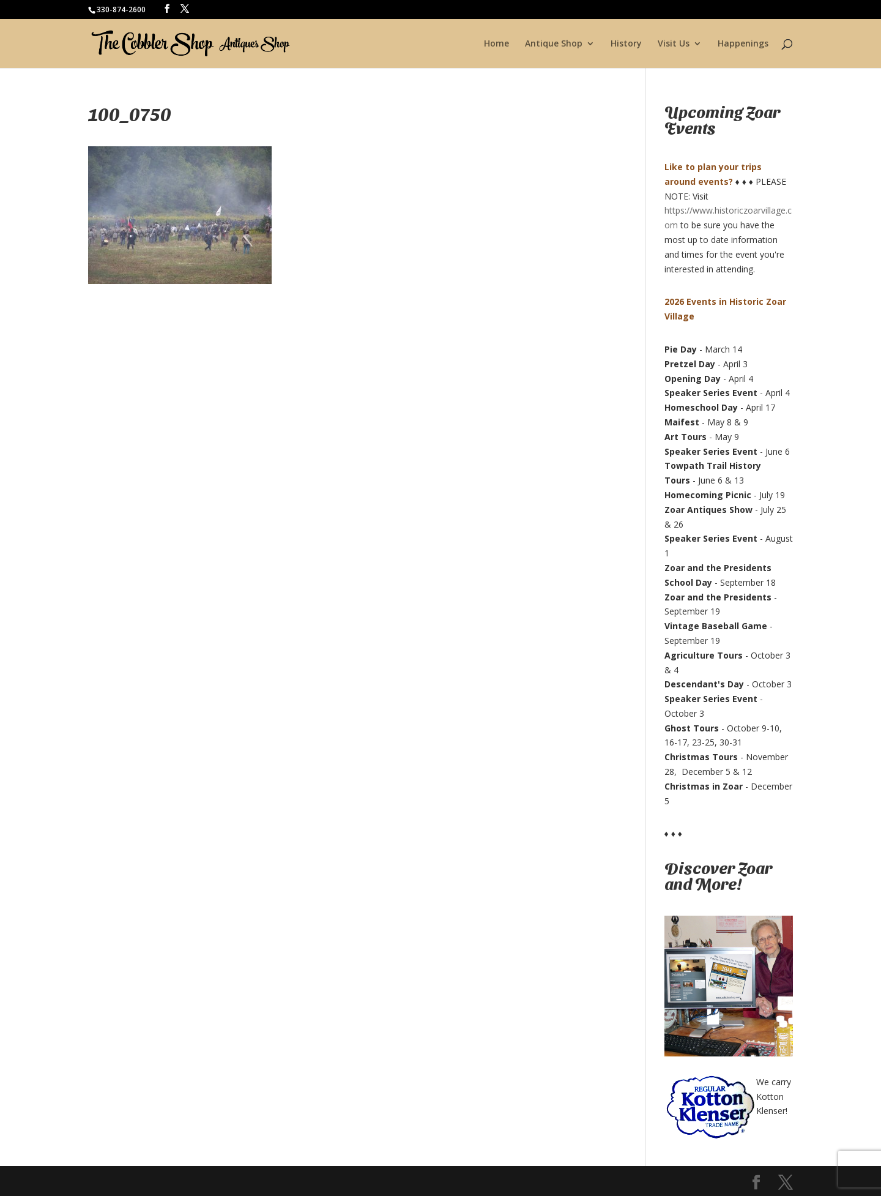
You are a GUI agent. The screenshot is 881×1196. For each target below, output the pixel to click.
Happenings (743, 44)
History (626, 44)
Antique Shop (553, 44)
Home (496, 44)
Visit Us (674, 44)
